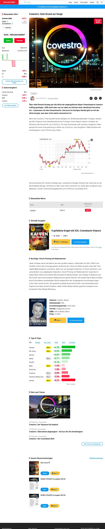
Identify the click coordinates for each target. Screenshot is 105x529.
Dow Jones (47, 342)
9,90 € (44, 489)
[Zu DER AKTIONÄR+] (84, 2)
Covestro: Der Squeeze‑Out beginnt (43, 424)
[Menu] (102, 2)
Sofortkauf (61, 242)
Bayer (31, 366)
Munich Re (32, 369)
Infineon (31, 347)
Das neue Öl (45, 462)
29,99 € (45, 473)
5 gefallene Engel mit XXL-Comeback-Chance (76, 230)
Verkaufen (20, 40)
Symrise (31, 355)
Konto (100, 247)
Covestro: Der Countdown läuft (41, 439)
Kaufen (8, 40)
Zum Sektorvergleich (10, 105)
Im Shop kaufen (80, 242)
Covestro (33, 93)
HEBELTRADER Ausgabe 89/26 (53, 479)
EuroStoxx (72, 342)
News (48, 347)
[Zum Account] (76, 2)
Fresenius (32, 373)
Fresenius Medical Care (36, 377)
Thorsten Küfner (53, 98)
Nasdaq (37, 342)
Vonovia (31, 380)
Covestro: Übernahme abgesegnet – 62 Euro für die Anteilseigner (56, 432)
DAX (30, 342)
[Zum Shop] (70, 2)
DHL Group (32, 351)
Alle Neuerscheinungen (96, 458)
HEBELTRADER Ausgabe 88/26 (53, 495)
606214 (5, 21)
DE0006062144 (7, 23)
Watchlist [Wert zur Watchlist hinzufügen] (8, 28)
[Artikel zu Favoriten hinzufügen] (100, 98)
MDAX (56, 342)
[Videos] (92, 2)
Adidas (31, 358)
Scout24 (31, 362)
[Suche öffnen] (24, 2)
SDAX (63, 342)
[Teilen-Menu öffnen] (91, 98)
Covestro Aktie (7, 18)
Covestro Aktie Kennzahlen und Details (14, 82)
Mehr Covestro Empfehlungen (92, 444)
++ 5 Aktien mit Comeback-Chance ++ (52, 6)
